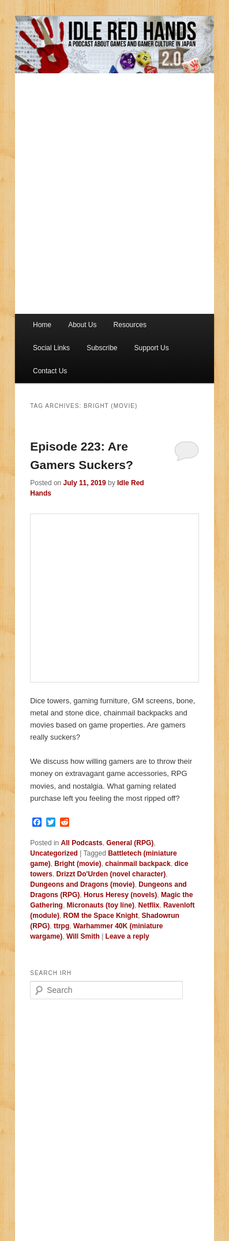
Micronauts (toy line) (100, 905)
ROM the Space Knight (100, 916)
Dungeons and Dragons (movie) (82, 884)
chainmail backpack (137, 864)
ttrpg (61, 926)
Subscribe (102, 348)
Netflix (149, 905)
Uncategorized (54, 853)
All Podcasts (82, 843)
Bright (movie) (77, 864)
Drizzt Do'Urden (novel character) (111, 874)
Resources (130, 325)
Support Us (151, 348)
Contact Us (50, 371)
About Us (82, 325)
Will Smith (83, 936)
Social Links (51, 348)
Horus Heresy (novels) (120, 895)
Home (42, 325)
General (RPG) (129, 843)
